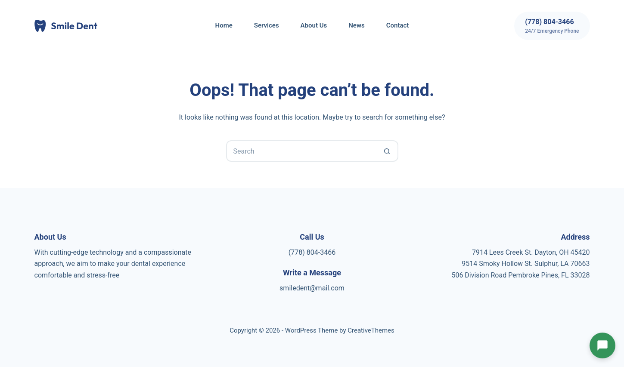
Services (266, 25)
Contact (397, 25)
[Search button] (387, 151)
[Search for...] (301, 151)
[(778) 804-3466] (552, 26)
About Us (314, 25)
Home (224, 25)
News (356, 25)
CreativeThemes (371, 330)
